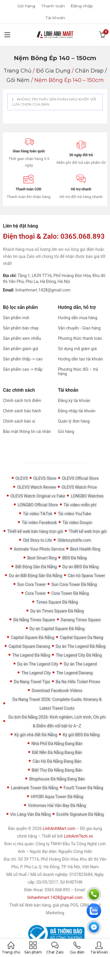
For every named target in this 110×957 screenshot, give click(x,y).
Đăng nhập (83, 6)
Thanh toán (52, 6)
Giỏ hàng (24, 6)
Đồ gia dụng (53, 70)
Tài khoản (55, 17)
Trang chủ (17, 70)
